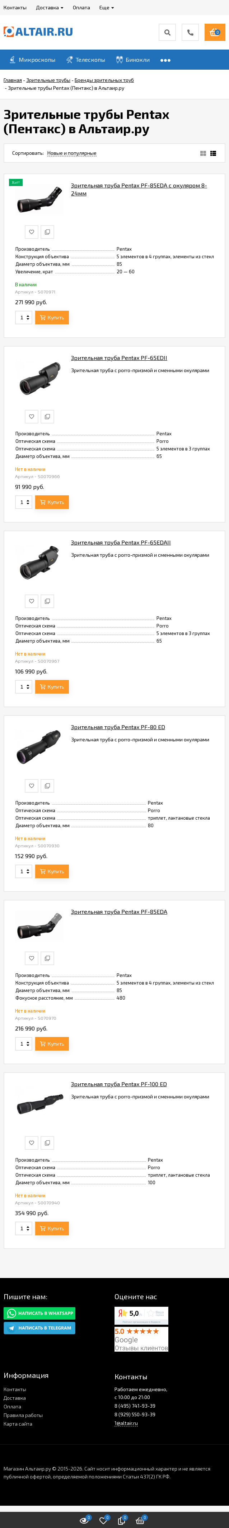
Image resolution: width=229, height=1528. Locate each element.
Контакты (15, 1389)
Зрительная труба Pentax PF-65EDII (119, 357)
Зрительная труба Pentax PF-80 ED (118, 726)
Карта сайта (18, 1424)
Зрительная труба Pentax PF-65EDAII (121, 542)
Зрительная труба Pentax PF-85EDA (119, 911)
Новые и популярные (72, 153)
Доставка (15, 1398)
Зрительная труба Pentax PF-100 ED (119, 1083)
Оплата (12, 1406)
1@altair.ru (126, 1423)
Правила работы (23, 1415)
